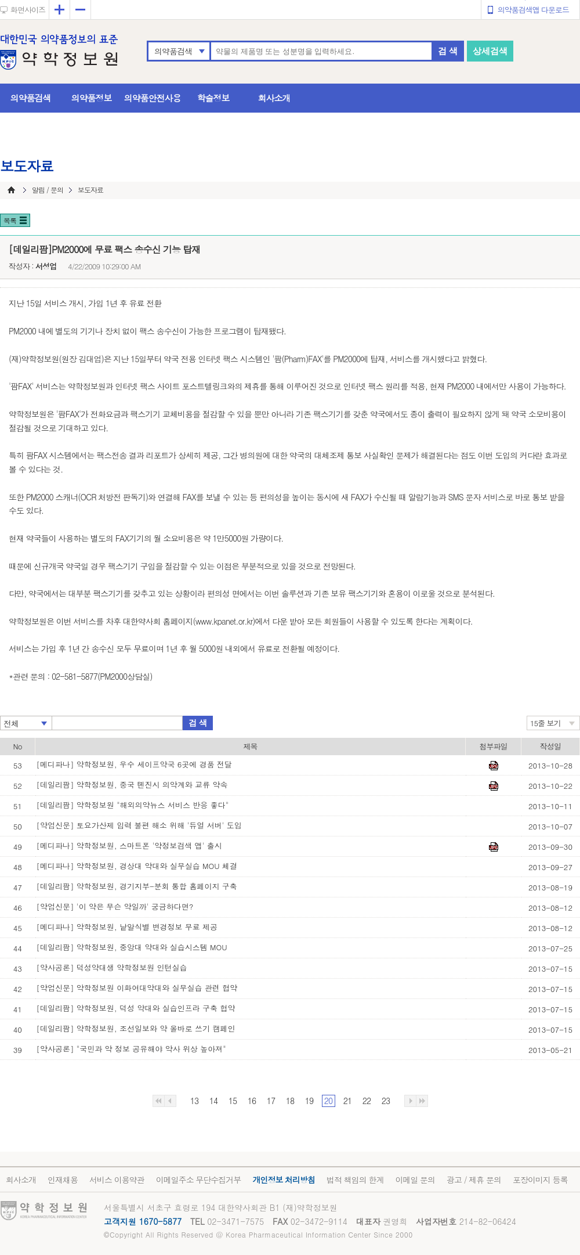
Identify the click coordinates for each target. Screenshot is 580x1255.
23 (386, 1100)
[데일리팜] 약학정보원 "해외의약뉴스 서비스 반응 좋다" (133, 805)
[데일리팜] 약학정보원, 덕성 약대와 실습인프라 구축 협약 (136, 1008)
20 (328, 1100)
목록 (9, 220)
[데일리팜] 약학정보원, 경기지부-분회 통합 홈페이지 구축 (137, 886)
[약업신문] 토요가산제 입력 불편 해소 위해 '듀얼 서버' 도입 (139, 825)
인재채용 (63, 1179)
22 (366, 1100)
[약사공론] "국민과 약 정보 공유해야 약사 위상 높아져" (131, 1049)
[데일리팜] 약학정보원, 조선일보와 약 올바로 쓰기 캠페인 (136, 1028)
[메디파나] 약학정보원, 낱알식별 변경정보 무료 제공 (127, 927)
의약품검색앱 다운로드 (533, 9)
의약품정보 (91, 98)
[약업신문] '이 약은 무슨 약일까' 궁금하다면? (115, 906)
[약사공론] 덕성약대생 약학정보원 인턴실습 (112, 967)
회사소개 (274, 98)
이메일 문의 (415, 1179)
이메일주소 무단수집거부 (198, 1179)
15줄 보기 (545, 723)
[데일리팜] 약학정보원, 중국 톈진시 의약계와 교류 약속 (132, 784)
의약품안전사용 (152, 98)
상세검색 (490, 51)
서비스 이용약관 (116, 1179)
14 (213, 1100)
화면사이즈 (27, 9)
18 (290, 1100)
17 (271, 1100)
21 (347, 1100)
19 (309, 1100)
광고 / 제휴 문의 (474, 1179)
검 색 (448, 51)
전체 (11, 723)
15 (233, 1100)
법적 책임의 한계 (355, 1179)
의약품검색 (173, 51)
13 (194, 1100)
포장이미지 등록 (540, 1179)
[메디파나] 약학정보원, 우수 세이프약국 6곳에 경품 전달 (135, 764)
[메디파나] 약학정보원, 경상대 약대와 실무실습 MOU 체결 (137, 866)
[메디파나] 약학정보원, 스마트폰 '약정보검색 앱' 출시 (129, 845)
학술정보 (213, 98)
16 (252, 1100)
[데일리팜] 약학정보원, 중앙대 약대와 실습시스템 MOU (132, 947)
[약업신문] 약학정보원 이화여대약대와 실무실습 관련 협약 (137, 988)
